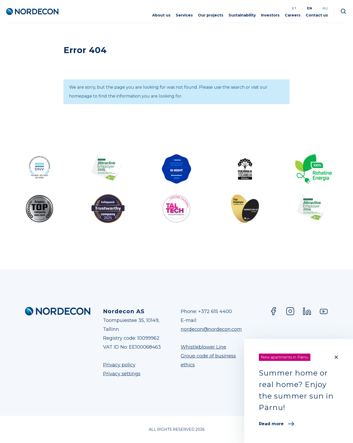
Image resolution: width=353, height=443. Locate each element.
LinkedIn (307, 311)
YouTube (324, 311)
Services (184, 15)
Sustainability (242, 15)
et (294, 8)
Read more (276, 423)
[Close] (336, 357)
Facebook (273, 311)
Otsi (343, 11)
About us (161, 15)
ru (325, 8)
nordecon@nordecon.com (211, 329)
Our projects (210, 15)
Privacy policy (119, 365)
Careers (292, 15)
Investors (270, 15)
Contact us (317, 15)
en (309, 8)
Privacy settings (121, 374)
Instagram (290, 311)
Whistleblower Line (203, 347)
